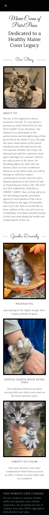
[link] (24, 22)
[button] (5, 5)
